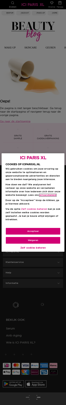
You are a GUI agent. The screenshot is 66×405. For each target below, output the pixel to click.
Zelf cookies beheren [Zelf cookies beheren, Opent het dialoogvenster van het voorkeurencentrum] (33, 248)
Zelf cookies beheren (34, 209)
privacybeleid (47, 195)
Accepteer (33, 231)
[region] (33, 202)
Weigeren (33, 240)
